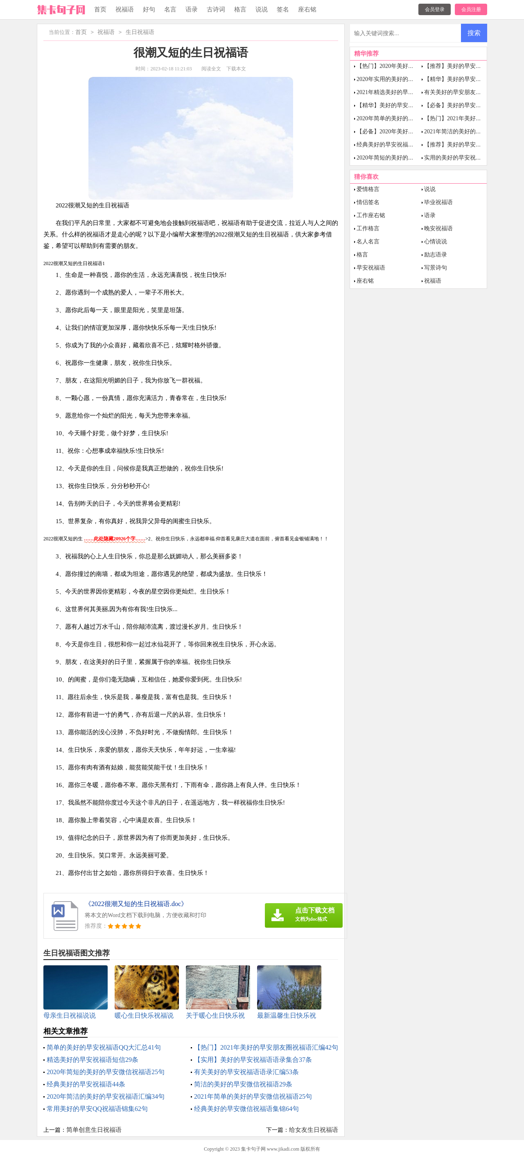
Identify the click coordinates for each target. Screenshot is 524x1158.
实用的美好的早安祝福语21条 (461, 158)
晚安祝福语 (438, 228)
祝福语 (124, 9)
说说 (261, 9)
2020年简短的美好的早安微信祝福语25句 (106, 1071)
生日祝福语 (140, 32)
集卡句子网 (253, 1149)
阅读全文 (211, 69)
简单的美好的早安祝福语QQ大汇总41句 (104, 1047)
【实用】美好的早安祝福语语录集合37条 (253, 1059)
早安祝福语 (371, 268)
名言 (170, 9)
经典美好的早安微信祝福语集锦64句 (246, 1108)
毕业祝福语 (438, 202)
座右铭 (307, 9)
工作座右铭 (371, 215)
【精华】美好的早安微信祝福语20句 (470, 79)
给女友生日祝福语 (313, 1130)
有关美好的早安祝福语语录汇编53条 (246, 1071)
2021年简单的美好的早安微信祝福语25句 (253, 1096)
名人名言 (368, 241)
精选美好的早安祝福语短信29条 (92, 1059)
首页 (100, 9)
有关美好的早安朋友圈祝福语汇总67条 (473, 92)
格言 (240, 9)
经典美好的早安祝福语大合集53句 (400, 145)
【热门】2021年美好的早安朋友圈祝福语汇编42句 (266, 1047)
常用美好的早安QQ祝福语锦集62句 (97, 1108)
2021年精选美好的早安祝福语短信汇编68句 (411, 92)
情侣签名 (368, 202)
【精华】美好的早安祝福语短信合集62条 (408, 105)
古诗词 (216, 9)
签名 (283, 9)
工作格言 (368, 228)
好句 (149, 9)
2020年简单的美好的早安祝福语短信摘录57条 (414, 118)
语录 (191, 9)
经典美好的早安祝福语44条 (86, 1084)
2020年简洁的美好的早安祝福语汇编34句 (106, 1096)
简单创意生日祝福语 (94, 1130)
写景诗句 (435, 268)
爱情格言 (368, 189)
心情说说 (435, 241)
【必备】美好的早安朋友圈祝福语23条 (473, 105)
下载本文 (236, 69)
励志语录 (435, 255)
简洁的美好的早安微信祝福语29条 (243, 1084)
